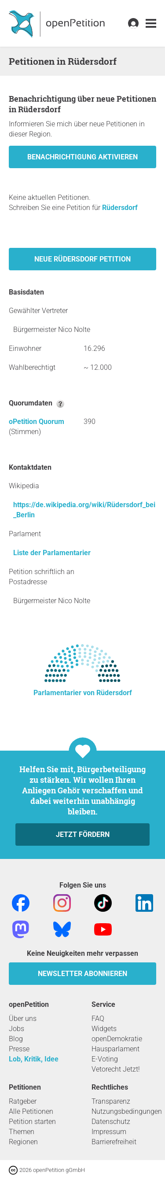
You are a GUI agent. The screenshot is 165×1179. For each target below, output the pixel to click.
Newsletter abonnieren (82, 973)
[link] (151, 23)
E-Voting (105, 1059)
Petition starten (32, 1121)
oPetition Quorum (36, 421)
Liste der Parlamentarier (52, 553)
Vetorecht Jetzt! (116, 1069)
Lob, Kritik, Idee (34, 1059)
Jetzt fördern (83, 834)
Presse (19, 1049)
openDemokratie (117, 1039)
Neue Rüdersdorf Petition (82, 259)
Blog (16, 1039)
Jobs (16, 1028)
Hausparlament (115, 1049)
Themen (21, 1131)
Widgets (104, 1028)
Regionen (23, 1142)
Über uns (23, 1018)
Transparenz (111, 1101)
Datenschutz (111, 1121)
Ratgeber (23, 1101)
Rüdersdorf (120, 207)
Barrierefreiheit (114, 1142)
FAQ (98, 1018)
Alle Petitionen (31, 1111)
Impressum (109, 1131)
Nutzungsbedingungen (127, 1111)
